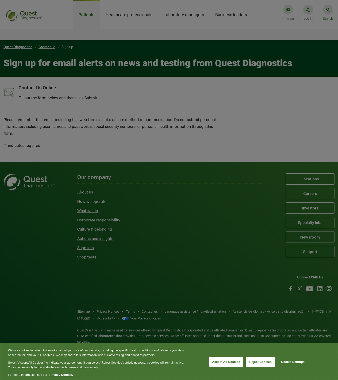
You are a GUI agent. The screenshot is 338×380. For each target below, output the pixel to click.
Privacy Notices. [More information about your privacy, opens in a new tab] (61, 374)
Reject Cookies (260, 362)
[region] (169, 361)
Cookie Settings (292, 362)
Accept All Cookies (226, 362)
